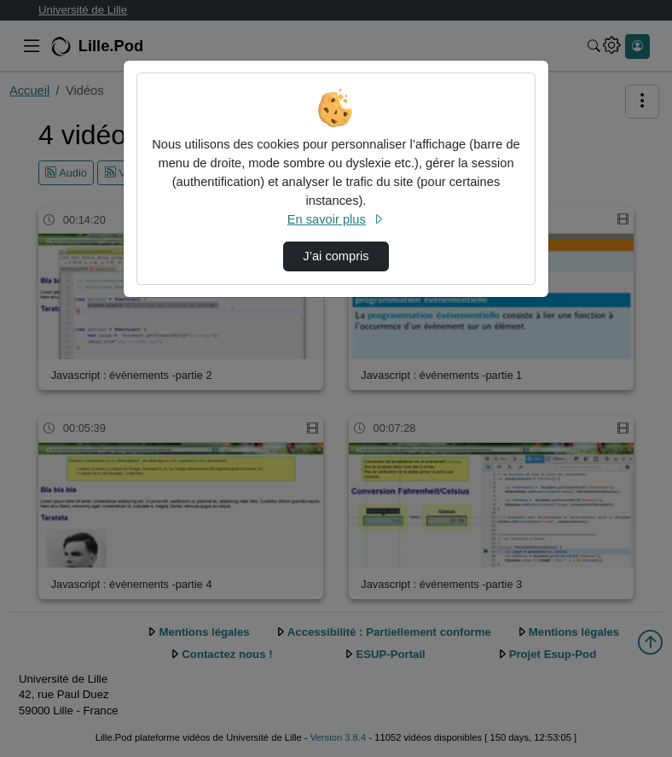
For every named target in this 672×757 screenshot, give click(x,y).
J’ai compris (335, 256)
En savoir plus (336, 219)
